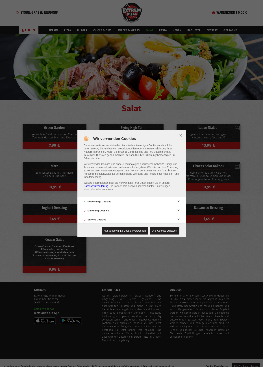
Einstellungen (162, 186)
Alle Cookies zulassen (164, 230)
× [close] (180, 135)
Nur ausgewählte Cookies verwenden (125, 230)
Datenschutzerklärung (96, 186)
